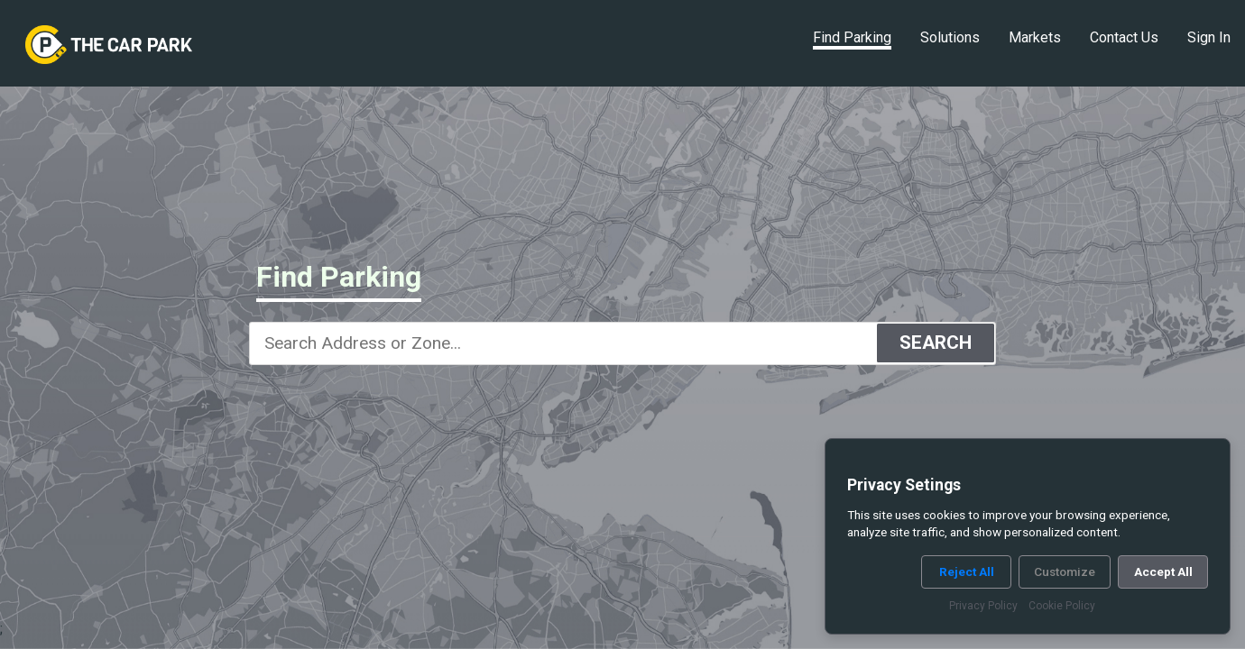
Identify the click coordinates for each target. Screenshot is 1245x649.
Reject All (966, 571)
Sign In (1209, 37)
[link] (109, 45)
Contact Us (1124, 37)
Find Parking (852, 37)
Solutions (950, 37)
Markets (1035, 37)
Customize (1064, 571)
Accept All (1163, 571)
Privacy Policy (983, 605)
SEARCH (935, 342)
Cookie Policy (1061, 605)
